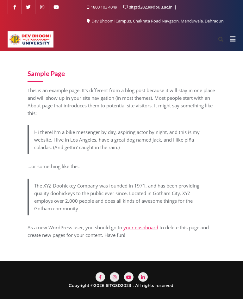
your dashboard (140, 227)
